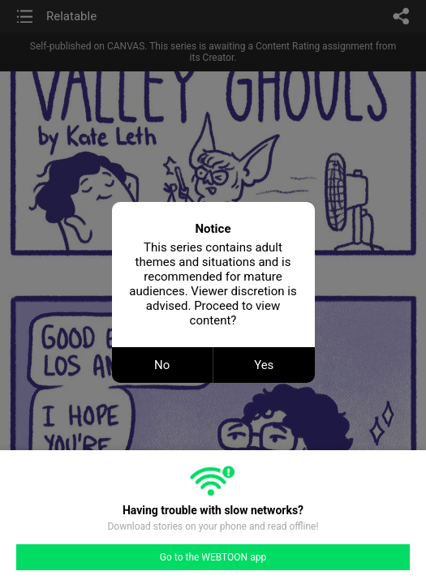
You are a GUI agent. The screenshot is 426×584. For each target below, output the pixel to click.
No (162, 365)
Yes (263, 365)
